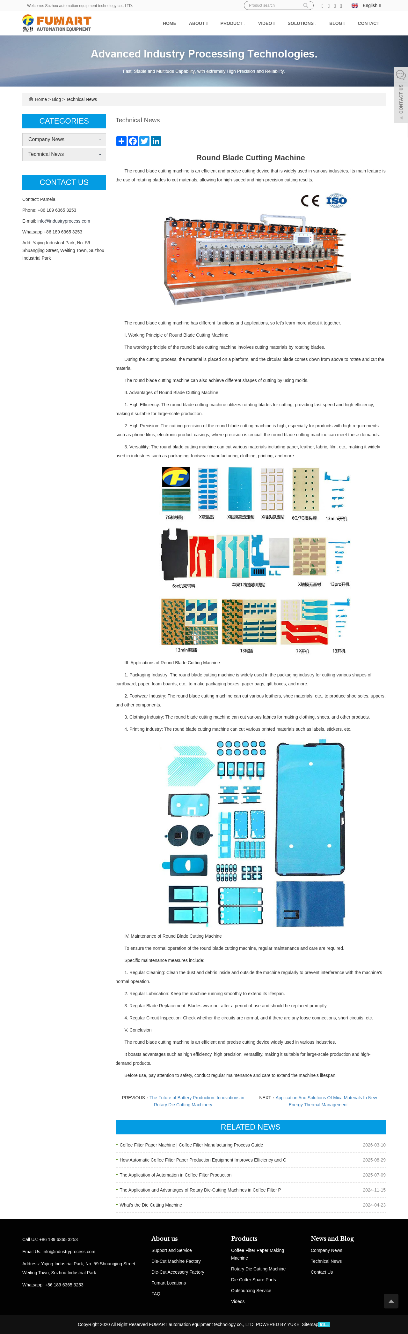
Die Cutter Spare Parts (253, 1279)
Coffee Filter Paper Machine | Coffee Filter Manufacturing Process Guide (191, 1144)
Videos (238, 1301)
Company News (46, 139)
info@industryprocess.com (63, 221)
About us (164, 1238)
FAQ (155, 1293)
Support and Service (171, 1250)
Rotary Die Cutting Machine (258, 1268)
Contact (368, 23)
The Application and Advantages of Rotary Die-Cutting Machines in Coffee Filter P (200, 1190)
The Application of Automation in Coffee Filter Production (176, 1175)
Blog (337, 23)
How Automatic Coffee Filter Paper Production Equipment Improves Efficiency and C (203, 1159)
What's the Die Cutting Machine (151, 1205)
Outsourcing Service (251, 1290)
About (198, 23)
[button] (207, 23)
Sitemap (310, 1324)
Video (266, 23)
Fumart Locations (168, 1282)
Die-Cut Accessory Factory (177, 1272)
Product (233, 23)
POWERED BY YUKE (278, 1324)
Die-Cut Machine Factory (176, 1261)
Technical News (81, 99)
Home (169, 23)
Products (244, 1238)
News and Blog (332, 1238)
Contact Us (322, 1272)
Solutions (302, 23)
